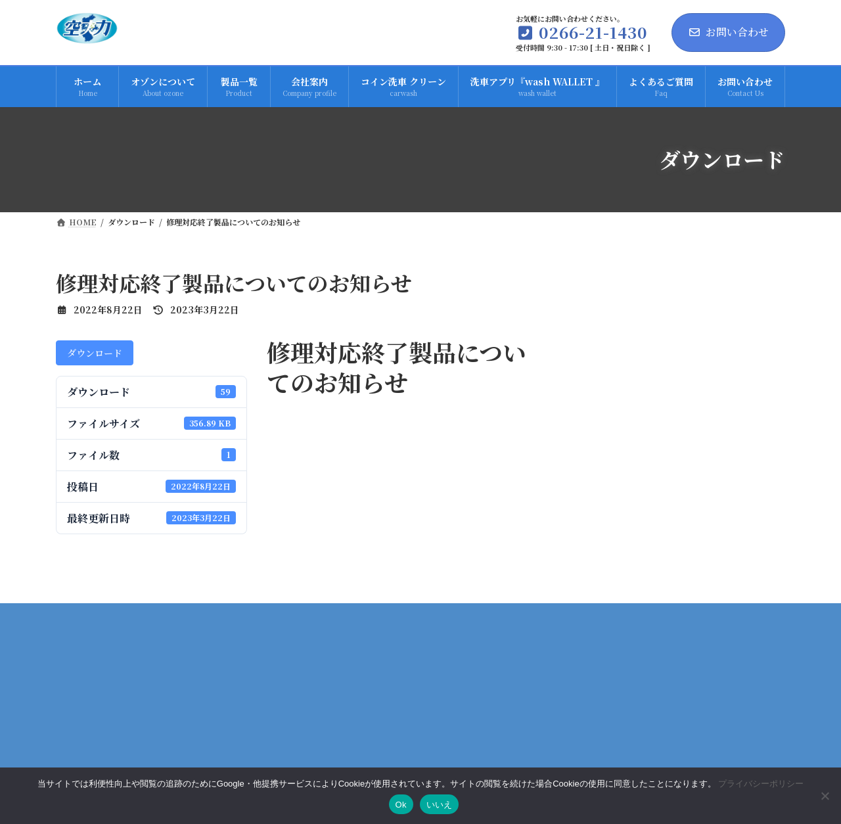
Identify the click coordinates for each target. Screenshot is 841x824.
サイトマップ (743, 733)
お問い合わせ (728, 31)
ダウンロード (94, 352)
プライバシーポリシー (639, 733)
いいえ (439, 805)
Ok (401, 805)
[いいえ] (824, 795)
